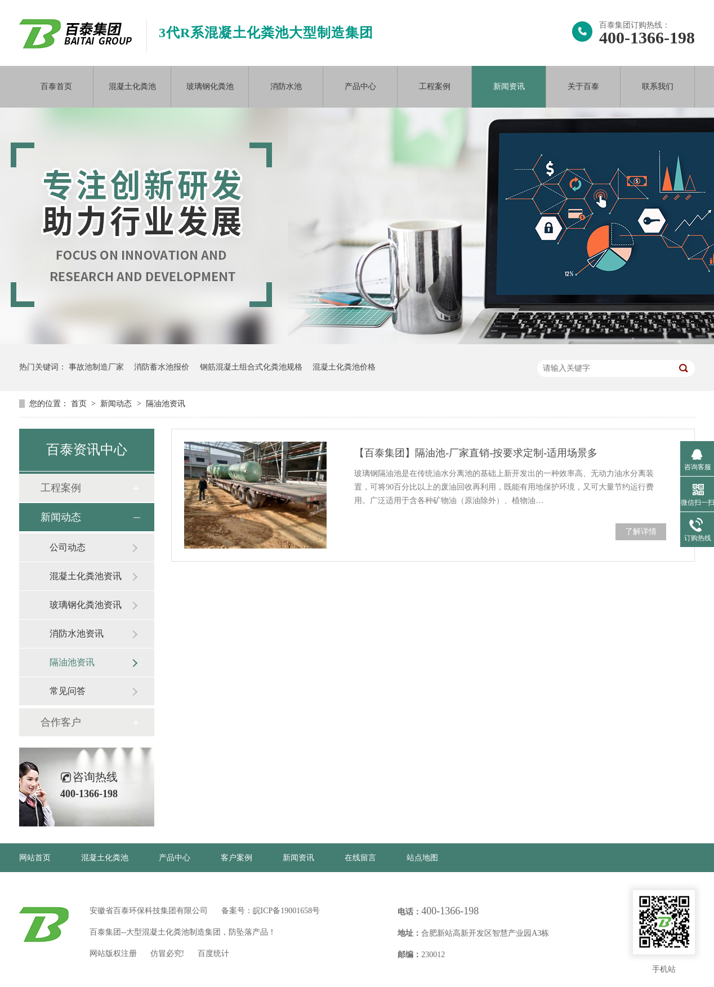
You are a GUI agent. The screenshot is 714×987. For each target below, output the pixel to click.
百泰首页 (56, 86)
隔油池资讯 (165, 403)
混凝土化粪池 (132, 86)
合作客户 (61, 722)
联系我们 (657, 86)
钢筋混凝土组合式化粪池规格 (251, 367)
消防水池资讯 (77, 633)
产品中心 (360, 86)
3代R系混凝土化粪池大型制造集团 (266, 32)
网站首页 (35, 857)
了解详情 (641, 531)
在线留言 (360, 857)
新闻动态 (117, 403)
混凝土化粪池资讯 (86, 576)
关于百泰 (583, 86)
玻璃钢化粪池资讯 (86, 605)
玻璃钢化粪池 (210, 86)
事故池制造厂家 (96, 367)
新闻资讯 (509, 86)
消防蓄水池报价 (161, 367)
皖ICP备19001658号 (286, 910)
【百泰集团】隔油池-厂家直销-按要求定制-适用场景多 (475, 453)
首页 (80, 403)
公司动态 (68, 547)
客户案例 (236, 857)
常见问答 (68, 691)
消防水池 (286, 86)
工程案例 (434, 86)
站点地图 (422, 857)
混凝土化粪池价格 (344, 367)
